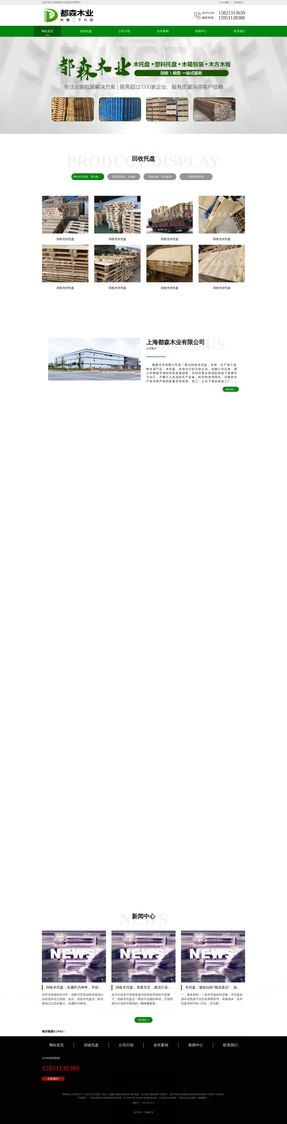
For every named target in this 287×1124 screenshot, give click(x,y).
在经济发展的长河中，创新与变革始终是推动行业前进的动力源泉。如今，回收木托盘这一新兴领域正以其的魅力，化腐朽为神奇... (72, 999)
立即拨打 (53, 1078)
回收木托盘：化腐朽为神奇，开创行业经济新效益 (84, 987)
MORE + (230, 389)
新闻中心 (201, 31)
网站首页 (47, 31)
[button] (128, 131)
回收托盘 (86, 31)
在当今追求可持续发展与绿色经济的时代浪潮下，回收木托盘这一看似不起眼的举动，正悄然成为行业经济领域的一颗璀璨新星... (142, 999)
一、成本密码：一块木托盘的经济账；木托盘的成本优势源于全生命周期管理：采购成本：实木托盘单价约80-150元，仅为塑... (212, 999)
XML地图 (224, 2)
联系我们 (239, 31)
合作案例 (163, 31)
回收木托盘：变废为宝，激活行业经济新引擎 (150, 987)
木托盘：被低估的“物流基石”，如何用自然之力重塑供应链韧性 (233, 987)
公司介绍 (124, 31)
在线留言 (238, 2)
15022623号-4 (147, 1103)
